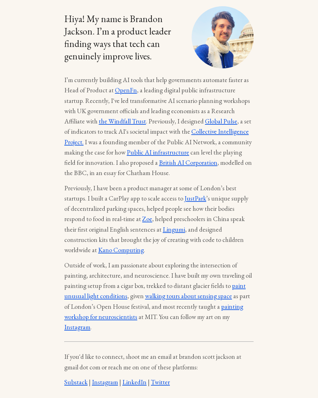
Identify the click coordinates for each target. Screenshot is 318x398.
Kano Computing (121, 250)
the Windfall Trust (122, 121)
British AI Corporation (188, 162)
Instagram (77, 327)
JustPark (195, 198)
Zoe (147, 219)
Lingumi (174, 229)
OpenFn (126, 90)
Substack (76, 382)
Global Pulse (221, 121)
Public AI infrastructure (158, 152)
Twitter (160, 382)
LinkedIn (134, 382)
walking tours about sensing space (188, 296)
